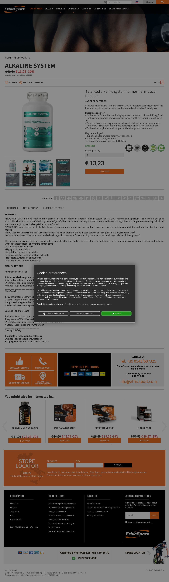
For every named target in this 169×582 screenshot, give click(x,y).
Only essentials (84, 313)
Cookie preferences (53, 313)
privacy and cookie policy (101, 304)
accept (116, 313)
